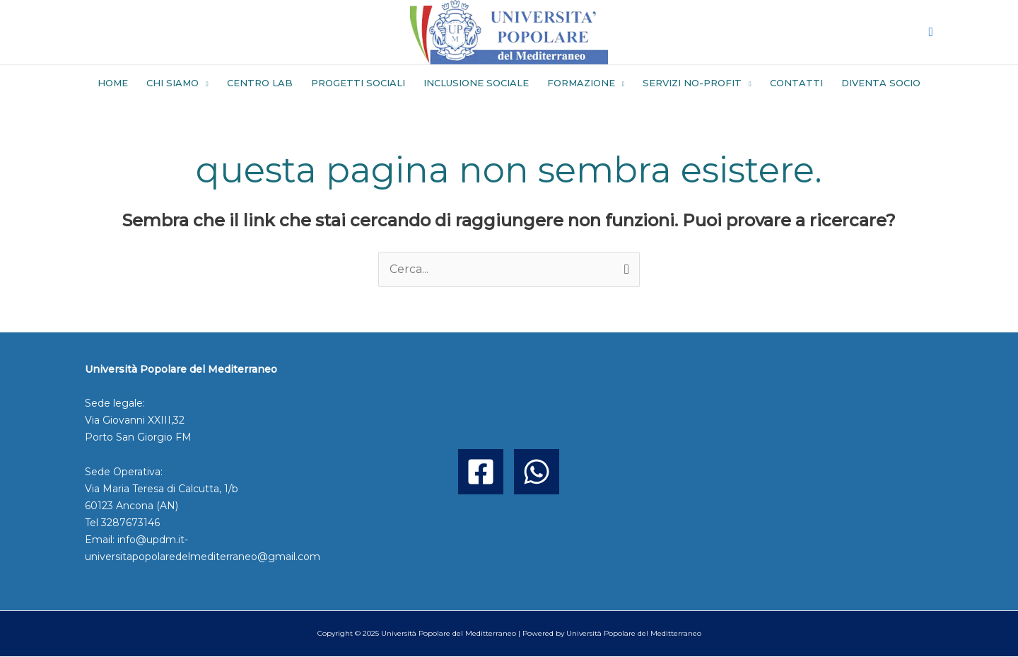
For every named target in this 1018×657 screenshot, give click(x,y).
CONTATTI (796, 82)
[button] (930, 32)
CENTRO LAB (260, 82)
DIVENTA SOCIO (880, 82)
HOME (113, 82)
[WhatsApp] (536, 471)
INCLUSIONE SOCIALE (476, 82)
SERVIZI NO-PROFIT (692, 82)
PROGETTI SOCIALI (358, 82)
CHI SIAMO (172, 82)
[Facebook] (480, 471)
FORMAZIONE (581, 82)
